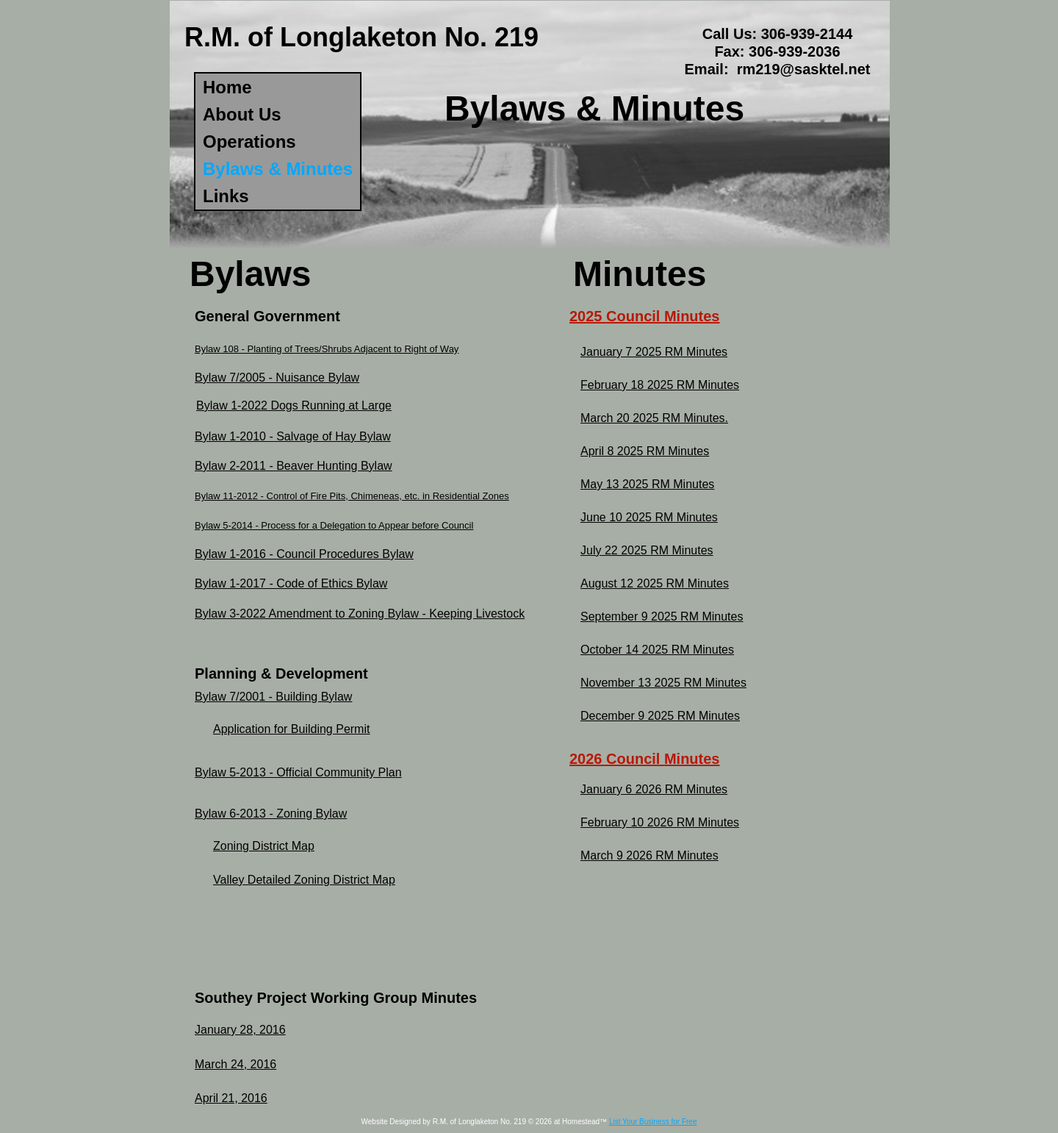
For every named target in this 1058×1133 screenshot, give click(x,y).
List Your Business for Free (653, 1122)
